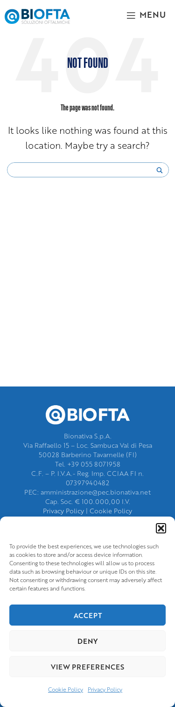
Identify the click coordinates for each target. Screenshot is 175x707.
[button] (161, 528)
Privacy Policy (105, 689)
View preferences (87, 667)
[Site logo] (37, 15)
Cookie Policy (65, 689)
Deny (87, 641)
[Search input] (83, 170)
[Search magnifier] (159, 172)
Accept (88, 615)
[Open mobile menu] (146, 14)
